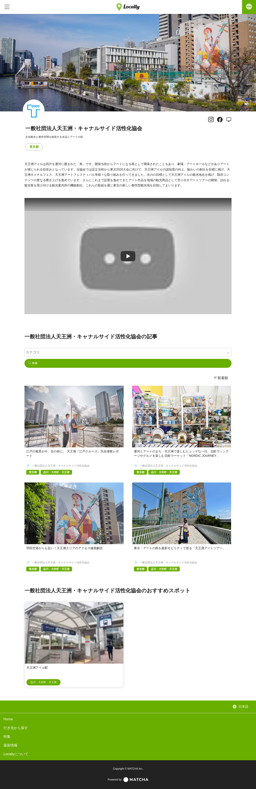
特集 (6, 736)
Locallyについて (15, 754)
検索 (33, 363)
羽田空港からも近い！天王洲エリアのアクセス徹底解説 (64, 548)
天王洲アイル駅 (37, 667)
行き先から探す (15, 728)
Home (8, 719)
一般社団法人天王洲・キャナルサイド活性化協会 (61, 465)
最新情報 (10, 745)
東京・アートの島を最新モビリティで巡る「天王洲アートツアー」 (180, 548)
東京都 (34, 146)
